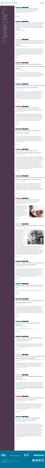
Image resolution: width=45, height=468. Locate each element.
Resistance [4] (5, 32)
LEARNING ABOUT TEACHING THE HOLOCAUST (29, 285)
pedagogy (31, 187)
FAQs (3, 11)
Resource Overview (4, 8)
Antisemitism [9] (5, 14)
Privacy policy (7, 459)
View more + (17, 16)
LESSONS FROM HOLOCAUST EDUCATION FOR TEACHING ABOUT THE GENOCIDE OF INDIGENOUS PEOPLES (30, 66)
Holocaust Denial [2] (5, 23)
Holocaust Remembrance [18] (5, 28)
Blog (3, 13)
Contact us (2, 459)
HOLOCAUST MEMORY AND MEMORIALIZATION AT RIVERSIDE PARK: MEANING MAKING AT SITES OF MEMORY (30, 43)
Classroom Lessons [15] (4, 18)
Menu (42, 3)
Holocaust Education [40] (5, 25)
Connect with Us (36, 455)
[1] (22, 50)
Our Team (4, 10)
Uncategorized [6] (5, 36)
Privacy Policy (4, 39)
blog (36, 276)
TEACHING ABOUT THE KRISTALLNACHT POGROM (29, 225)
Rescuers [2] (5, 30)
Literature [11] (5, 29)
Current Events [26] (5, 20)
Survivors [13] (5, 33)
